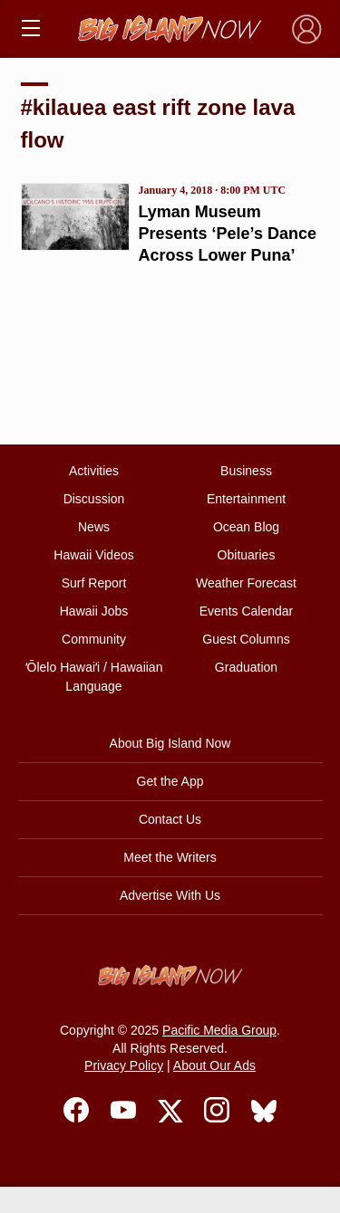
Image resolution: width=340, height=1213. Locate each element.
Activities (94, 470)
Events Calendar (246, 611)
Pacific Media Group (219, 1030)
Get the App (170, 781)
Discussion (94, 499)
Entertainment (246, 499)
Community (94, 639)
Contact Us (170, 819)
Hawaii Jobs (94, 611)
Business (246, 470)
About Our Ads (214, 1065)
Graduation (246, 667)
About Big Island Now (170, 743)
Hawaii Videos (93, 555)
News (94, 527)
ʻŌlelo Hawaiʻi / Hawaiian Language (94, 676)
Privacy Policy (123, 1065)
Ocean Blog (246, 527)
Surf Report (94, 583)
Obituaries (247, 555)
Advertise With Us (170, 895)
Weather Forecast (246, 583)
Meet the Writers (169, 857)
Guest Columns (245, 639)
